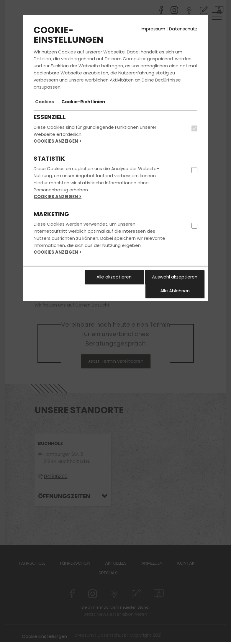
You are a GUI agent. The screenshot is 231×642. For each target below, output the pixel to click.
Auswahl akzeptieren (174, 277)
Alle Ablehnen (175, 291)
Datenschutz (183, 29)
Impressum (153, 29)
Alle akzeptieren (114, 277)
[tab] (44, 102)
